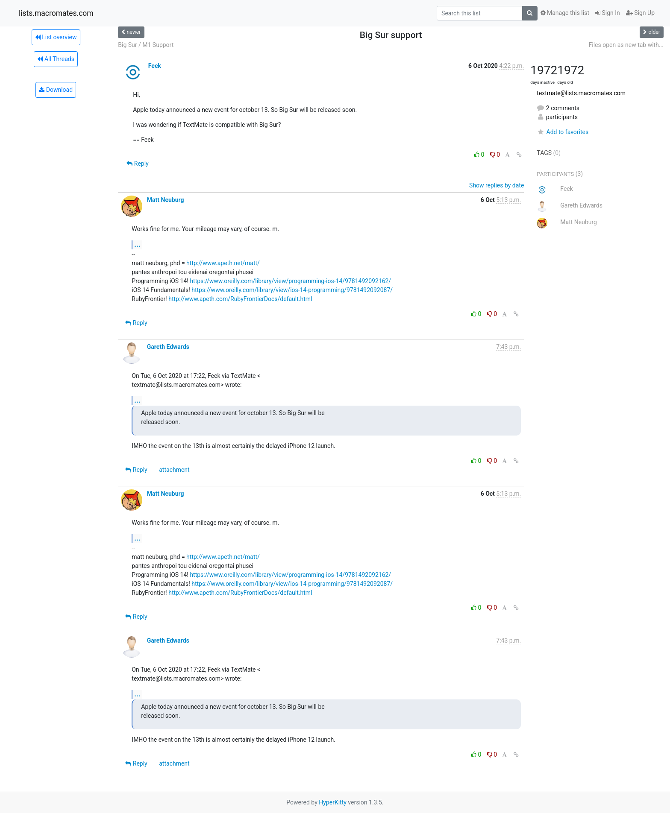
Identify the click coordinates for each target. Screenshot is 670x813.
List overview (56, 37)
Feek (154, 65)
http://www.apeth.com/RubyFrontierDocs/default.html (240, 298)
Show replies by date (496, 185)
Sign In (607, 12)
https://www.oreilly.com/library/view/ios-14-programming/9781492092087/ (292, 290)
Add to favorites (562, 132)
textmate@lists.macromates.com (581, 93)
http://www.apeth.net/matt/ (223, 263)
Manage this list (565, 12)
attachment (174, 469)
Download (56, 89)
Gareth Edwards (168, 346)
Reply (137, 163)
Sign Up (640, 12)
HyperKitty (333, 802)
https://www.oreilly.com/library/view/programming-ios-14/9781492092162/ (290, 281)
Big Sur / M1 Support (145, 44)
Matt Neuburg (165, 199)
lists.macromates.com (56, 13)
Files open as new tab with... (626, 44)
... (137, 244)
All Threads (55, 59)
